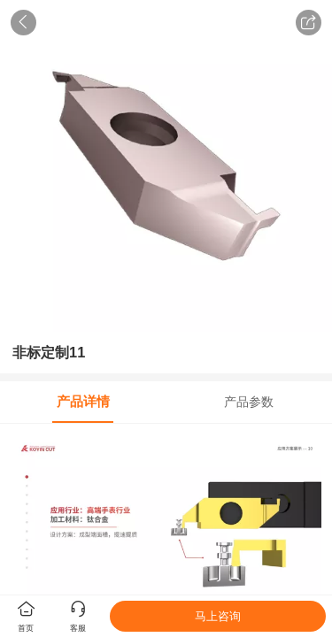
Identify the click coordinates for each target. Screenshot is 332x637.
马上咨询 (218, 616)
